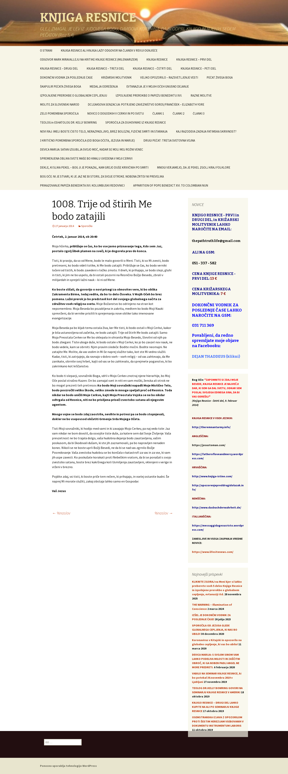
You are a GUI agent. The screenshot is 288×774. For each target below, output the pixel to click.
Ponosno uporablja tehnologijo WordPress (68, 766)
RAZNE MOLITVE (201, 95)
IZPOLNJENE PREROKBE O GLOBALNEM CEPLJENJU (73, 95)
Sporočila (86, 226)
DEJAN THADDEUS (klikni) (216, 356)
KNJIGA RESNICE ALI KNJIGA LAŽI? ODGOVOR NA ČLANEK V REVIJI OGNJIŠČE (109, 50)
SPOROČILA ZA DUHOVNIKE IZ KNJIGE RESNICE (135, 122)
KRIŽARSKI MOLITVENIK (116, 77)
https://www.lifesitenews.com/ (212, 552)
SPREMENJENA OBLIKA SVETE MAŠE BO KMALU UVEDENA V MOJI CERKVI (86, 158)
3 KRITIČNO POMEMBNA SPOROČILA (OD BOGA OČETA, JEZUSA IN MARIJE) (87, 140)
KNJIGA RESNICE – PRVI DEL (194, 59)
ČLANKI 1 (158, 113)
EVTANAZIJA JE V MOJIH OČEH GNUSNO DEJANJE (157, 86)
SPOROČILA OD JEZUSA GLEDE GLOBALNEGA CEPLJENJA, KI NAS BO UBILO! (214, 630)
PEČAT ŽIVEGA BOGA (220, 77)
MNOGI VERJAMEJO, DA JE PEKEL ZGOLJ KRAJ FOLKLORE (193, 167)
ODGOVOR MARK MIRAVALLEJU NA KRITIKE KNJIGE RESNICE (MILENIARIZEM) (89, 59)
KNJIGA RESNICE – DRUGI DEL (59, 68)
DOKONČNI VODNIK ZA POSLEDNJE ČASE (66, 77)
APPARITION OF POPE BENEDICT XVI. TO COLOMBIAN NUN (170, 185)
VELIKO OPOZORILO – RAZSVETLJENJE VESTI (169, 77)
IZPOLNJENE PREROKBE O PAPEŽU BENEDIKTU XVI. (149, 95)
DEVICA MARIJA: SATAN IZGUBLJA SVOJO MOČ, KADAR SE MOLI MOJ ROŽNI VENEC (91, 149)
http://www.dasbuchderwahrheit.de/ (216, 507)
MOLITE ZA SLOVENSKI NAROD (59, 104)
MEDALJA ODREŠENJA (104, 86)
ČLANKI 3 (198, 113)
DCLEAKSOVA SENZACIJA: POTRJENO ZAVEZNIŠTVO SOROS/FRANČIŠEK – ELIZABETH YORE (146, 104)
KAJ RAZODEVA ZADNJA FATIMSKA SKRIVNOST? (206, 131)
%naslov (61, 512)
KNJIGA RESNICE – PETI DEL (198, 68)
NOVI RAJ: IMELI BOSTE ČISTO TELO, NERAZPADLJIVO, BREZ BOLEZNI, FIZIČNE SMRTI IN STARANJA (103, 131)
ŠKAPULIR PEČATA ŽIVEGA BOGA (60, 86)
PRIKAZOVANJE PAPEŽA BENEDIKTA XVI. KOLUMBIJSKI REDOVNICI (82, 185)
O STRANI (46, 50)
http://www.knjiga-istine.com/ (212, 476)
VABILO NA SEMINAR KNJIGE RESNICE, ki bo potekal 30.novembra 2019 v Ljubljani (216, 678)
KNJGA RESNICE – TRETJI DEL (105, 68)
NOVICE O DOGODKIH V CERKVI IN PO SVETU (115, 113)
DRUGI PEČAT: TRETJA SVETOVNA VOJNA (169, 140)
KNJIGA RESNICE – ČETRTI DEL (152, 68)
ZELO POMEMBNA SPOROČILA (59, 113)
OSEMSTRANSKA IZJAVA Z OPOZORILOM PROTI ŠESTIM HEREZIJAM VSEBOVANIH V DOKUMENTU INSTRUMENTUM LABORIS (218, 721)
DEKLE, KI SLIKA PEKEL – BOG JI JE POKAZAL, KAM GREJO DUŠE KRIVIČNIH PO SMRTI (94, 167)
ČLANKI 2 (178, 113)
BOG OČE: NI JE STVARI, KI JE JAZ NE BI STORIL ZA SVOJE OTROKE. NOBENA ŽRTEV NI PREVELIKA (102, 176)
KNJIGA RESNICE (157, 59)
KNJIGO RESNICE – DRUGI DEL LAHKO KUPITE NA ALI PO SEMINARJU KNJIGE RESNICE (215, 707)
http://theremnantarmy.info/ (211, 427)
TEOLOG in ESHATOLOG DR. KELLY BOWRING (68, 122)
